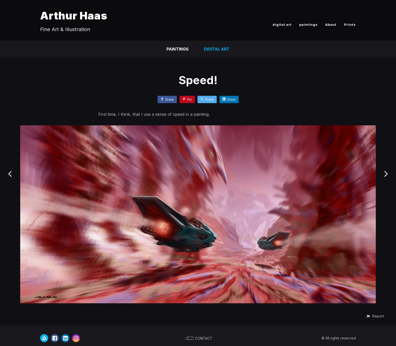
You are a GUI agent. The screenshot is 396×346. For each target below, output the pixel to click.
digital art (282, 24)
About (330, 24)
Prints (350, 24)
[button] (375, 316)
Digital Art (217, 49)
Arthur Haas (73, 15)
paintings (308, 24)
